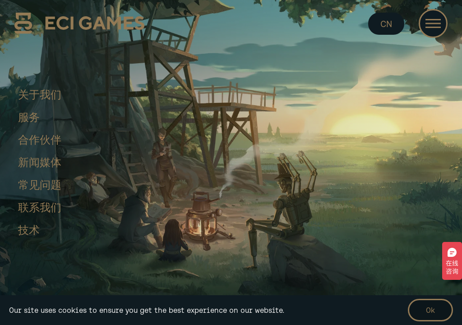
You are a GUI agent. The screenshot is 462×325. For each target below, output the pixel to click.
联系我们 (39, 207)
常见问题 (39, 185)
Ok (430, 310)
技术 (29, 230)
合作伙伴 (39, 140)
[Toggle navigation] (433, 23)
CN (386, 24)
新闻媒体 (39, 162)
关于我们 (39, 94)
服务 (29, 117)
